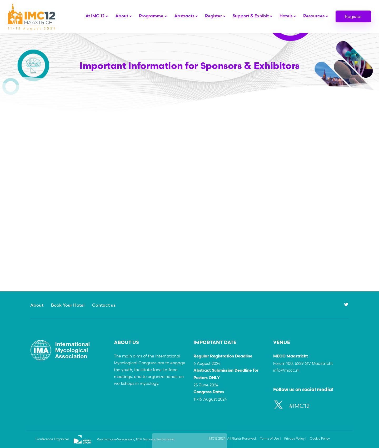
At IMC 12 (95, 15)
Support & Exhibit (251, 15)
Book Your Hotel (67, 305)
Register (213, 15)
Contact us (104, 305)
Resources (314, 15)
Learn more (108, 163)
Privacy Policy (294, 438)
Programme (151, 15)
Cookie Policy (320, 438)
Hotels (286, 15)
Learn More (81, 276)
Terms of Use (269, 438)
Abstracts (184, 15)
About (121, 15)
